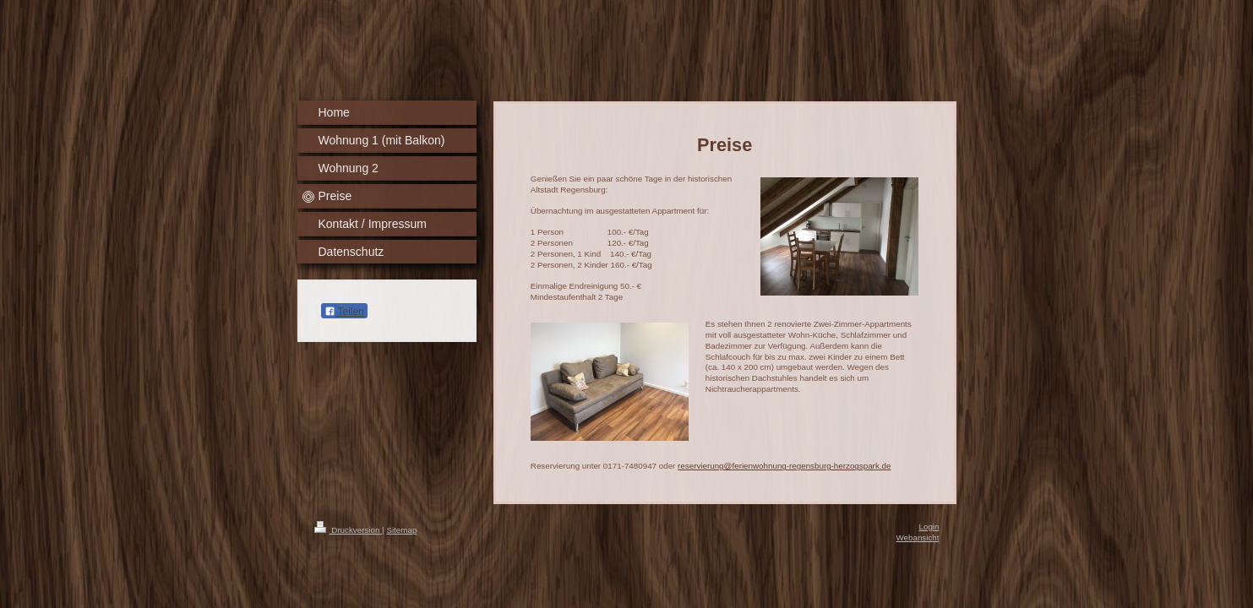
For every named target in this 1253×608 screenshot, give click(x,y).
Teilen (344, 312)
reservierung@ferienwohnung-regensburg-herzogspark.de (784, 465)
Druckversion (348, 530)
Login (929, 526)
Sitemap (401, 530)
